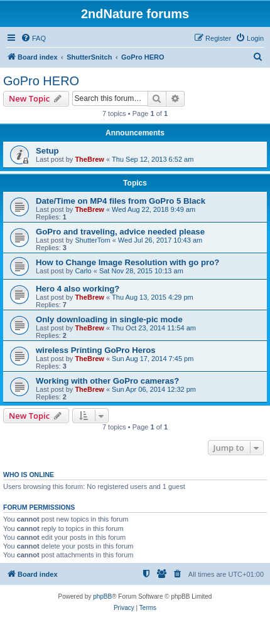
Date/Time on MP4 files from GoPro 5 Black (120, 201)
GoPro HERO (41, 81)
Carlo (83, 271)
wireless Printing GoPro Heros (96, 350)
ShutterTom (92, 240)
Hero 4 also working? (77, 288)
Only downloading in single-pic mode (109, 319)
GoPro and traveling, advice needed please (120, 231)
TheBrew (89, 159)
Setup (47, 150)
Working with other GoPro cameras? (107, 381)
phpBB (102, 596)
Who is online (28, 474)
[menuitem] (33, 38)
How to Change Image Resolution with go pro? (127, 262)
